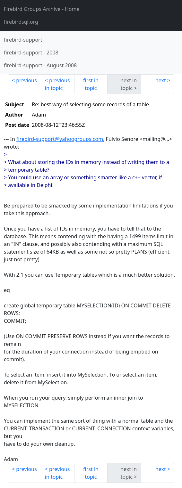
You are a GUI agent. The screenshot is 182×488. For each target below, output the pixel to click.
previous (26, 80)
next (160, 80)
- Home (42, 8)
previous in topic (57, 84)
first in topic (91, 84)
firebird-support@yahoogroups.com (59, 138)
